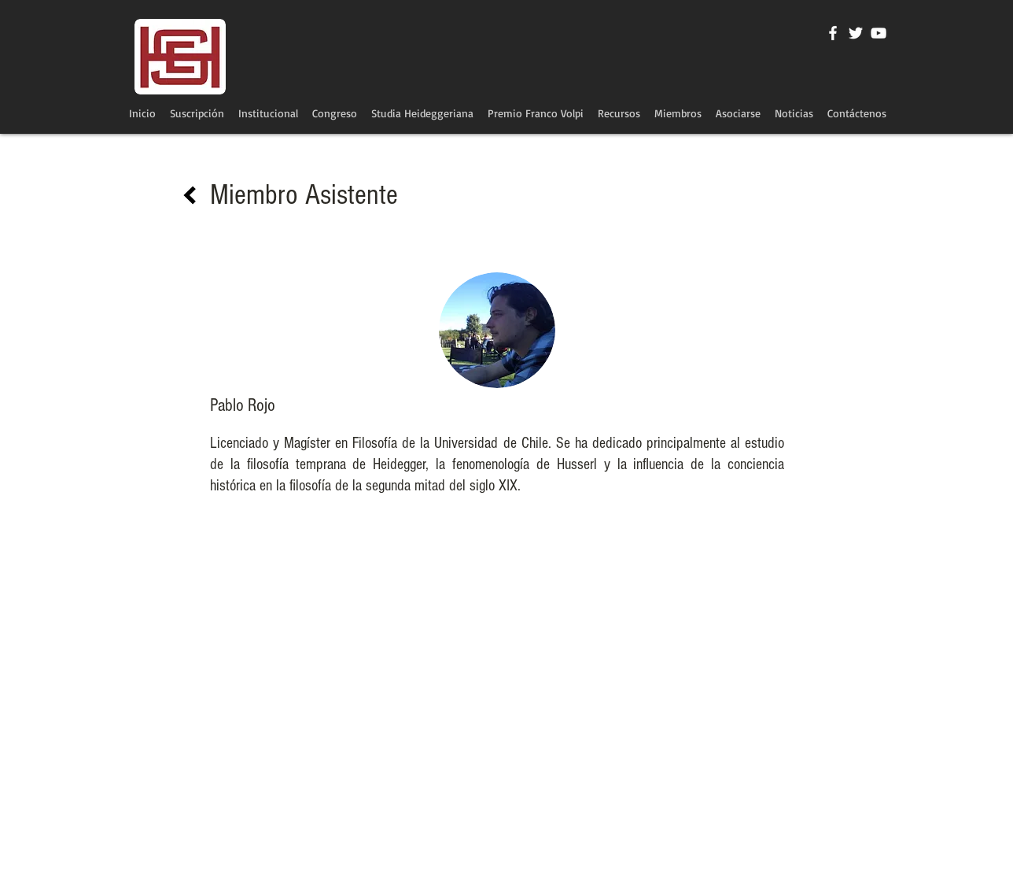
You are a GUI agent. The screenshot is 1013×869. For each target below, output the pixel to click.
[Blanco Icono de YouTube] (878, 33)
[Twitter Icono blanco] (855, 33)
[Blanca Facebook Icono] (832, 33)
